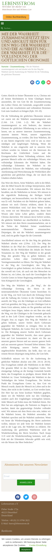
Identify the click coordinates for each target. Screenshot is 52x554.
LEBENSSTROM (18, 4)
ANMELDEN (26, 482)
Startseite (4, 67)
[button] (2, 23)
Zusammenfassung (17, 67)
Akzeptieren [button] (26, 549)
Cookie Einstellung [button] (37, 545)
